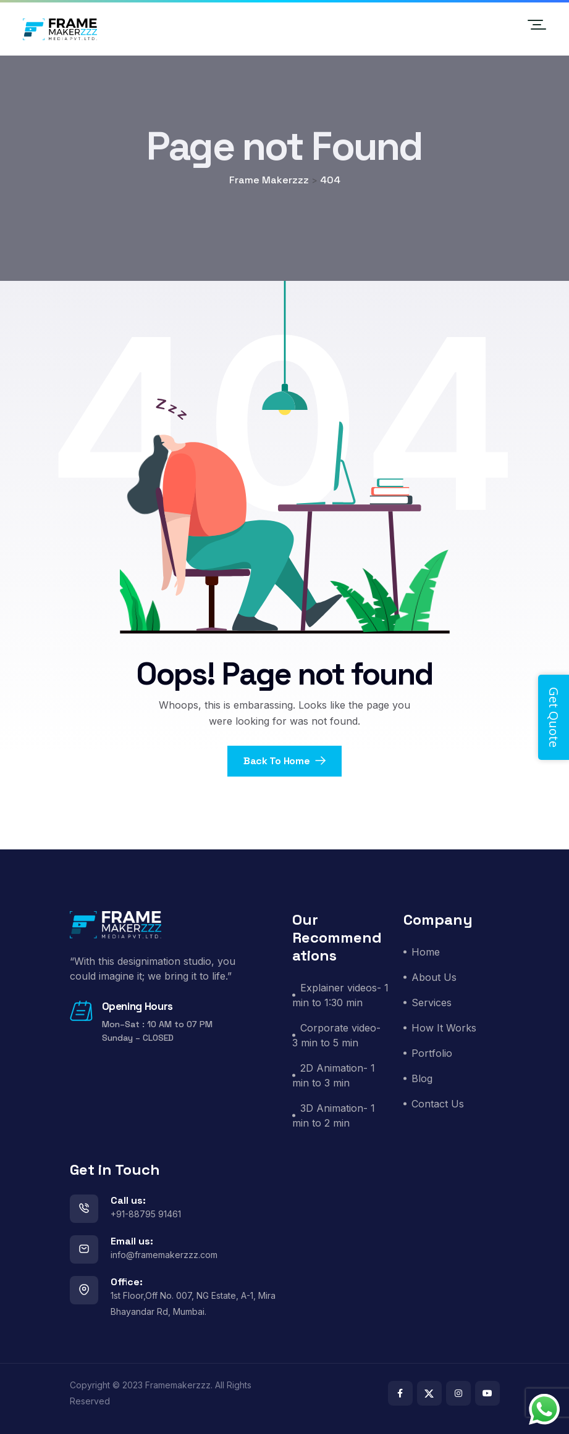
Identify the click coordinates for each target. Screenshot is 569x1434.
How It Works (443, 1028)
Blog (421, 1078)
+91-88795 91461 (146, 1214)
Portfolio (431, 1053)
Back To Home (284, 760)
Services (431, 1002)
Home (425, 952)
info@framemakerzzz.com (164, 1254)
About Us (434, 977)
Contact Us (437, 1104)
